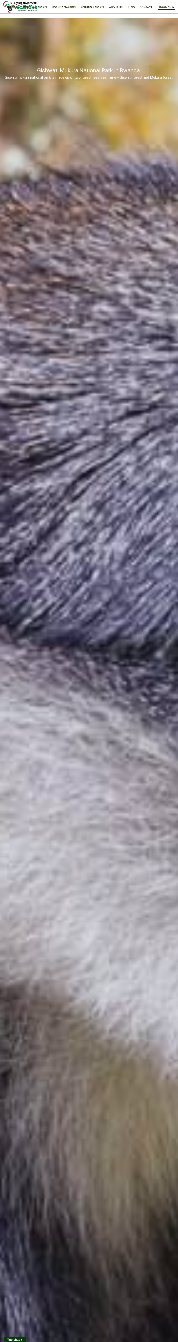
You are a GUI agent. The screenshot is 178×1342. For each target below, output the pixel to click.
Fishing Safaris (92, 7)
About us (116, 7)
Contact (146, 7)
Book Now (166, 7)
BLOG (131, 7)
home (14, 7)
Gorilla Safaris (35, 7)
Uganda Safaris (64, 7)
